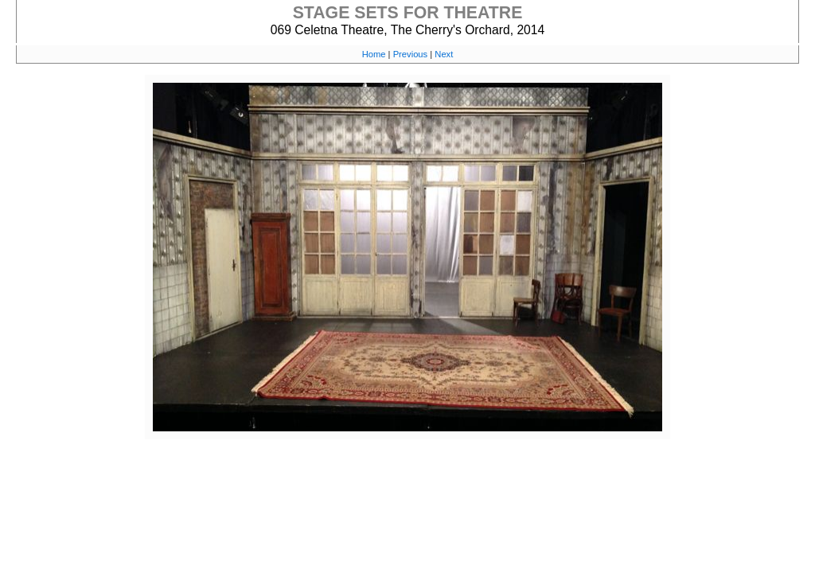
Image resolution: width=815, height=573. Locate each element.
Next (444, 54)
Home (374, 54)
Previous (410, 54)
